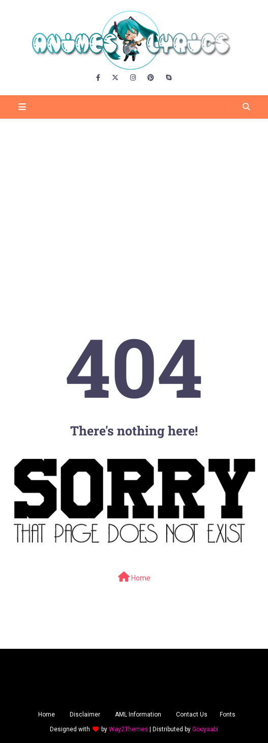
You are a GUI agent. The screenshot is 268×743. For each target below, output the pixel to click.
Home (134, 577)
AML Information (138, 714)
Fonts (227, 714)
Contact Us (191, 714)
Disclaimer (85, 714)
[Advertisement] (134, 198)
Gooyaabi (205, 729)
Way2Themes (128, 729)
